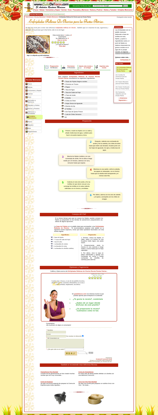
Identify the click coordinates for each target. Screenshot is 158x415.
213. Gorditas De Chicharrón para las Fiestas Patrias (121, 76)
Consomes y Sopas (34, 90)
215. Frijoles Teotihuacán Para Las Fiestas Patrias (123, 87)
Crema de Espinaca (47, 382)
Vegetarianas (32, 131)
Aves (29, 97)
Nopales (30, 125)
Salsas (30, 87)
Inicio (26, 14)
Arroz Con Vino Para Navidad (87, 382)
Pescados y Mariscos (32, 101)
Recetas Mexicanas (36, 14)
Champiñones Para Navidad (49, 372)
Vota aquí (62, 46)
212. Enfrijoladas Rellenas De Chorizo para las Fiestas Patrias (124, 69)
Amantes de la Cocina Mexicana (54, 14)
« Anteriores (123, 98)
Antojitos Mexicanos (32, 117)
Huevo (30, 122)
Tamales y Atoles (34, 105)
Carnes (30, 94)
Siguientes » (123, 100)
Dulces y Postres (34, 108)
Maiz (29, 128)
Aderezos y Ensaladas (32, 112)
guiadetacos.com (80, 294)
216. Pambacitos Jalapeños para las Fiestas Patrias (121, 93)
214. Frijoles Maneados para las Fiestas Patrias (122, 82)
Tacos (30, 84)
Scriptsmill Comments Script (104, 359)
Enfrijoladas (124, 60)
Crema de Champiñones (85, 372)
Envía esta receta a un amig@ (85, 67)
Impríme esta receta (104, 67)
